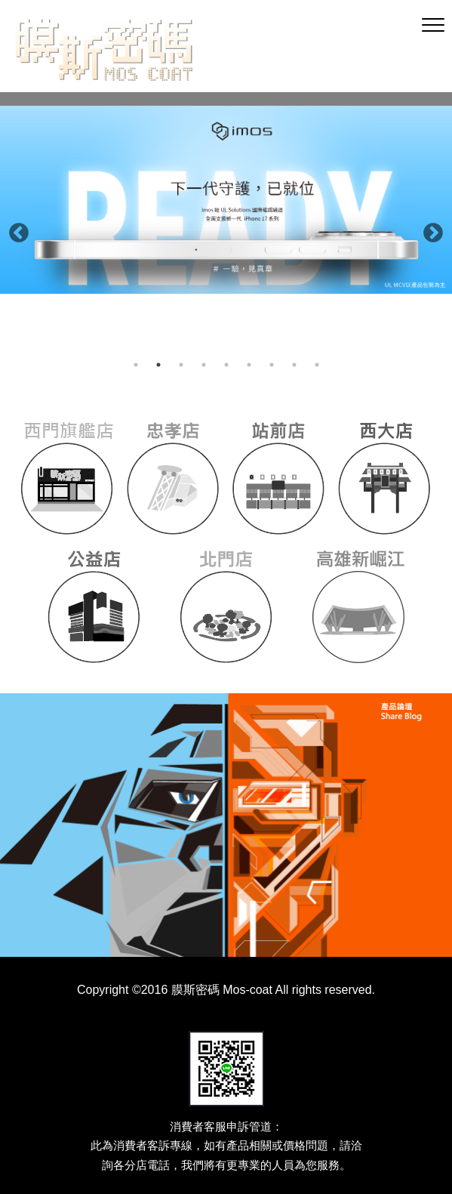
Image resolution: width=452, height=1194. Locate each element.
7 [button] (271, 364)
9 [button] (316, 364)
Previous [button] (15, 229)
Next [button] (429, 229)
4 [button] (203, 364)
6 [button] (249, 364)
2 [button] (158, 364)
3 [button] (181, 364)
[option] (226, 200)
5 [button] (226, 364)
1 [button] (135, 364)
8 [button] (294, 364)
